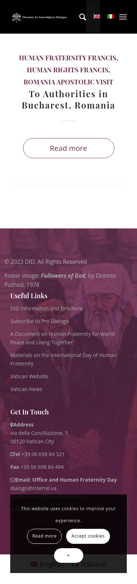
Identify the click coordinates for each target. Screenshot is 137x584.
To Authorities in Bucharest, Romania (68, 99)
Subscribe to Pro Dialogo (39, 321)
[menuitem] (79, 16)
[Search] (79, 16)
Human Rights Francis (67, 69)
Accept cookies (88, 536)
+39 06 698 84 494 (37, 466)
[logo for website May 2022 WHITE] (40, 16)
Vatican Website (29, 376)
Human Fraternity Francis (68, 57)
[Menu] (123, 17)
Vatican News (26, 389)
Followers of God (63, 276)
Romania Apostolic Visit (68, 81)
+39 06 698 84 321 (43, 454)
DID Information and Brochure (46, 308)
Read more (68, 148)
